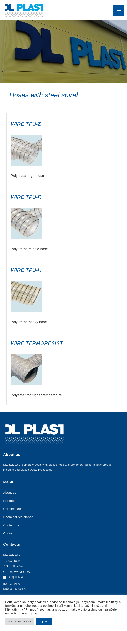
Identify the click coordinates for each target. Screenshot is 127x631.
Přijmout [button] (44, 621)
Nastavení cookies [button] (20, 621)
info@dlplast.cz (17, 577)
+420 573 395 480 (18, 572)
